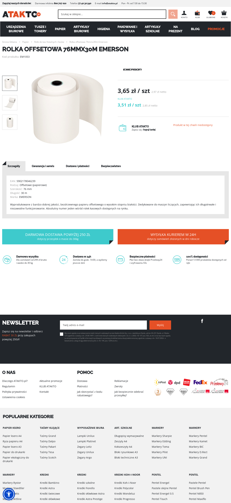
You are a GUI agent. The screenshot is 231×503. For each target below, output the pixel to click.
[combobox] (112, 14)
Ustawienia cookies (13, 397)
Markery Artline (12, 499)
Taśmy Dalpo (47, 441)
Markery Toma (160, 446)
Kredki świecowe (50, 493)
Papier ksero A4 (12, 436)
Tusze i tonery (40, 29)
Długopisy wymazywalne (129, 436)
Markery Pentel (198, 436)
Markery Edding (161, 441)
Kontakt (44, 391)
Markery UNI (159, 457)
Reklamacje (121, 381)
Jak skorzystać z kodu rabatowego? (89, 393)
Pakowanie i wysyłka (127, 29)
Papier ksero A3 (12, 446)
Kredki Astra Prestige (90, 499)
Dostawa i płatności (77, 166)
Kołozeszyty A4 (123, 446)
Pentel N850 (196, 493)
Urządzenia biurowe (16, 29)
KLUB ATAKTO (48, 386)
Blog (195, 29)
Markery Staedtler (13, 488)
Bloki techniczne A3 (126, 457)
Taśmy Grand (48, 436)
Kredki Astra (47, 488)
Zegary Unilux (85, 452)
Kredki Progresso (124, 499)
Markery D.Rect (198, 452)
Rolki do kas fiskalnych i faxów (49, 41)
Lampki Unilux (85, 436)
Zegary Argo (84, 457)
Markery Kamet (198, 441)
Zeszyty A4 (120, 441)
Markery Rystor (12, 482)
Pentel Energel (160, 482)
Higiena (103, 29)
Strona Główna (9, 41)
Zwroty (118, 386)
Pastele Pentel (197, 482)
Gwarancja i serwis (43, 166)
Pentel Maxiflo (197, 499)
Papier (60, 29)
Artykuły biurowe (81, 29)
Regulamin (8, 386)
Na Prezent (176, 29)
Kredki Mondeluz (124, 493)
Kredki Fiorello (86, 488)
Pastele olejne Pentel (164, 488)
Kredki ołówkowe (50, 499)
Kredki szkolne (86, 482)
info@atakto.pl (109, 3)
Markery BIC (196, 446)
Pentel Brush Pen (199, 488)
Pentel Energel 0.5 (163, 493)
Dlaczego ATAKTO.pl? (15, 381)
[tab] (13, 166)
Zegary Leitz (84, 446)
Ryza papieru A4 (12, 441)
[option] (67, 108)
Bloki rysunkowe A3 (126, 452)
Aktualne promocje (51, 381)
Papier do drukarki (14, 452)
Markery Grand (198, 457)
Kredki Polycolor (124, 488)
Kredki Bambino (49, 482)
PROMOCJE (216, 29)
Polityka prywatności (14, 391)
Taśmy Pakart (48, 446)
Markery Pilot (160, 452)
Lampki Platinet (86, 441)
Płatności (82, 386)
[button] (9, 494)
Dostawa (82, 381)
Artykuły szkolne (152, 29)
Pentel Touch (159, 499)
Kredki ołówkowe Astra (90, 493)
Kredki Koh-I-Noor (125, 482)
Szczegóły (14, 166)
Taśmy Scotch (48, 457)
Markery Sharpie (162, 436)
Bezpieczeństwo (111, 166)
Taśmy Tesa (47, 452)
